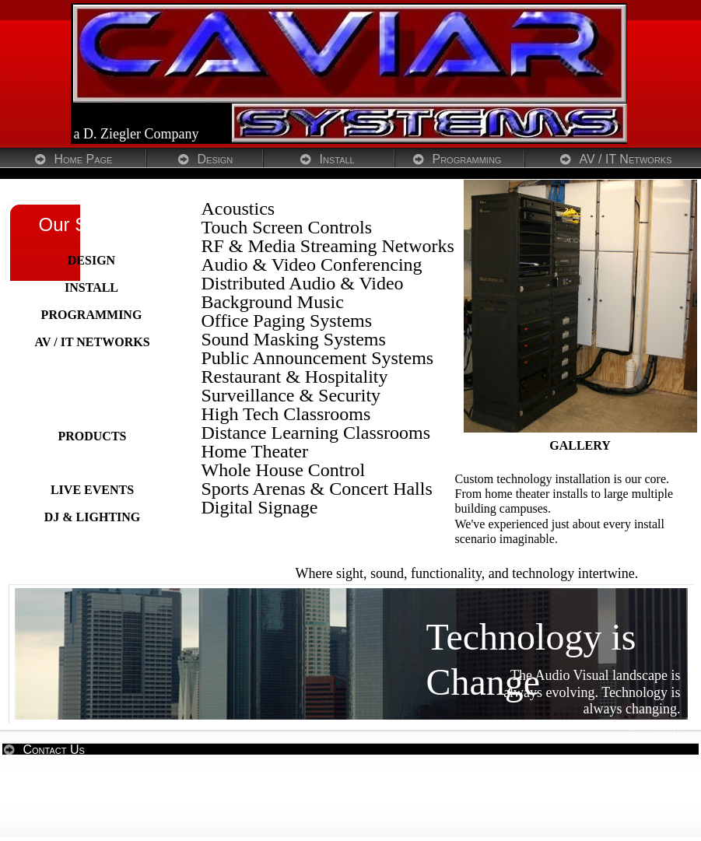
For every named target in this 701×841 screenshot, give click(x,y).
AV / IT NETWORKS (91, 342)
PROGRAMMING (91, 314)
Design (215, 159)
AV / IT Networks (626, 159)
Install (337, 159)
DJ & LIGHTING (92, 517)
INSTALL (91, 287)
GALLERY (580, 445)
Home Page (83, 159)
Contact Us (54, 749)
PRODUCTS (92, 436)
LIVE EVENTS (92, 489)
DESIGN (91, 260)
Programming (467, 159)
